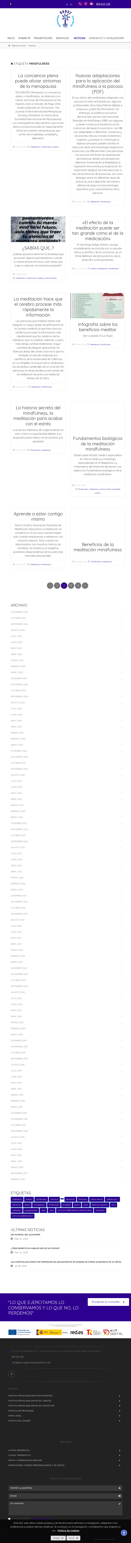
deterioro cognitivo (100, 1205)
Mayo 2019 (16, 1082)
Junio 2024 (16, 714)
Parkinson (83, 1199)
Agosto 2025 (18, 630)
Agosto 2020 (18, 992)
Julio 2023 (16, 781)
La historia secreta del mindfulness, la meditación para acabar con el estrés (38, 415)
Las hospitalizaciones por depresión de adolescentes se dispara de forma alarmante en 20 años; (66, 1262)
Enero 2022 (17, 889)
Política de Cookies (19, 1420)
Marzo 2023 (17, 805)
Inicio (11, 38)
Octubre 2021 (18, 907)
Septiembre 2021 (19, 913)
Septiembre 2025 (19, 624)
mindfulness (46, 147)
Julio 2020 (16, 998)
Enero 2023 (17, 817)
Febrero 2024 (18, 738)
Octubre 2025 (18, 618)
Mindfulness (105, 201)
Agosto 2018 (17, 1137)
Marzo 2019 (17, 1095)
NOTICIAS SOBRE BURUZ (22, 1216)
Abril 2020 (16, 1016)
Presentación (43, 38)
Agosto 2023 (18, 775)
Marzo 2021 (17, 950)
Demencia (70, 1199)
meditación (35, 147)
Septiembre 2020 (19, 986)
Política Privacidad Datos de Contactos (31, 1405)
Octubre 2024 (18, 690)
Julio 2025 (16, 636)
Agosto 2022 (18, 847)
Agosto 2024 (18, 702)
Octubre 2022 (18, 835)
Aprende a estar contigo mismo (38, 516)
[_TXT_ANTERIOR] (50, 585)
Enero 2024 (17, 744)
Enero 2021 (16, 962)
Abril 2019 (16, 1088)
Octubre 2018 (18, 1125)
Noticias (79, 38)
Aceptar (58, 1538)
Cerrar (73, 1538)
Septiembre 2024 (19, 696)
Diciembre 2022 (19, 823)
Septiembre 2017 (19, 1173)
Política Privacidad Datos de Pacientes (30, 1395)
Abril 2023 (16, 799)
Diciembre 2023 (19, 751)
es (67, 4)
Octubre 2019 (18, 1052)
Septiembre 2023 (19, 769)
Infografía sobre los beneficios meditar (98, 326)
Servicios (62, 38)
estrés (97, 493)
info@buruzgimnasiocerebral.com (29, 1362)
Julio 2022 (16, 853)
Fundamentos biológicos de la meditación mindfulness (97, 444)
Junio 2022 (16, 859)
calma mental (51, 278)
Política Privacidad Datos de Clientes (29, 1400)
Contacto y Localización (106, 38)
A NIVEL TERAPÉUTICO (19, 1455)
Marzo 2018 (17, 1167)
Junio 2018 (16, 1149)
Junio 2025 (16, 642)
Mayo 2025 (16, 648)
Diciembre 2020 (19, 968)
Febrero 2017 (18, 1179)
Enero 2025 (17, 672)
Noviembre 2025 (19, 612)
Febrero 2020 (18, 1028)
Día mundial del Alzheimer (25, 1234)
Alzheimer (16, 1210)
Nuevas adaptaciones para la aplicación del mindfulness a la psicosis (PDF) (98, 83)
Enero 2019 (17, 1107)
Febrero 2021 (18, 956)
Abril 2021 (16, 944)
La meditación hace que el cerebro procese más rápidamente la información (38, 307)
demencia (16, 1205)
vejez (43, 1210)
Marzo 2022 (17, 877)
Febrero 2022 (18, 883)
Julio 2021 (16, 926)
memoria (54, 1199)
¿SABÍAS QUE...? (38, 248)
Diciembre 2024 (19, 678)
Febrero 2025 (18, 666)
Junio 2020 (16, 1004)
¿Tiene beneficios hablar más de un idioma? (35, 1248)
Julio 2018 (16, 1143)
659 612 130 (16, 1356)
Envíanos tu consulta (108, 1302)
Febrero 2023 (18, 811)
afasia (27, 1205)
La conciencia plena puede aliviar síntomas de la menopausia (38, 81)
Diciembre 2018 (19, 1113)
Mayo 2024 (16, 720)
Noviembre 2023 (19, 757)
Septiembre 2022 (19, 841)
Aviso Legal (14, 1415)
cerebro (55, 147)
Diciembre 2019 (19, 1040)
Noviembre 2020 (19, 974)
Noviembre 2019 (19, 1046)
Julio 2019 (16, 1070)
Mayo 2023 (16, 793)
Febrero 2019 (18, 1101)
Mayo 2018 (16, 1155)
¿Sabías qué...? (112, 1199)
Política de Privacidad (21, 1410)
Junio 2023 (16, 787)
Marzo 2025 (17, 660)
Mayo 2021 (16, 938)
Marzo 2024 (17, 732)
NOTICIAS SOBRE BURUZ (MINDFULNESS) (75, 1210)
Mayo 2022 (16, 865)
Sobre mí (24, 38)
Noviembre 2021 (19, 901)
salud (85, 1205)
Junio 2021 (16, 932)
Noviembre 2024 (19, 684)
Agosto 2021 (17, 919)
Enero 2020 (17, 1034)
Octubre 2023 (18, 763)
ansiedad (116, 489)
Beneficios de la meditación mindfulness (98, 547)
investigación (39, 1205)
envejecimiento (31, 1210)
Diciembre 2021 (18, 895)
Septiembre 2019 (19, 1058)
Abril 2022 (16, 871)
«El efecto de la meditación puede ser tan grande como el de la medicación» (97, 230)
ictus (113, 1205)
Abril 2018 (16, 1161)
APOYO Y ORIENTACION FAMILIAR (25, 1460)
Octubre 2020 (18, 980)
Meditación (95, 201)
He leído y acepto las (29, 1518)
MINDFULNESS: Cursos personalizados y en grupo (36, 1465)
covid (51, 1210)
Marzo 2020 (17, 1022)
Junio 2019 (16, 1076)
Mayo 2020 (16, 1010)
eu (71, 4)
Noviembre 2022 (19, 829)
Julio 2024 (16, 708)
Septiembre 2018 (19, 1131)
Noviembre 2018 (19, 1119)
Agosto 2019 (17, 1064)
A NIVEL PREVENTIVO (19, 1450)
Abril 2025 (16, 654)
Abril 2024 (16, 726)
